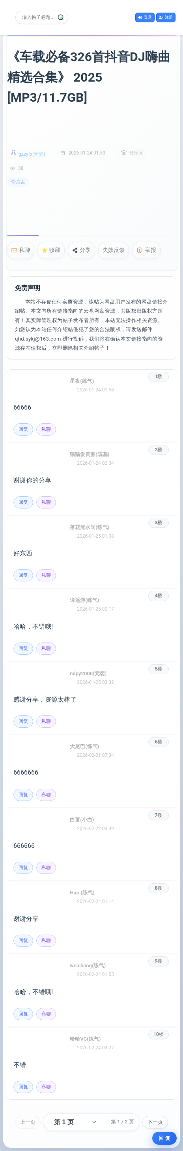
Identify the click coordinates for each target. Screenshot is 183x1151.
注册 (166, 17)
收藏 (51, 250)
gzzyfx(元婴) (32, 154)
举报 (146, 250)
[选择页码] (74, 1122)
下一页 (155, 1122)
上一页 (27, 1122)
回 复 (164, 1138)
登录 (145, 17)
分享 (81, 250)
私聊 (20, 250)
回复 (23, 429)
